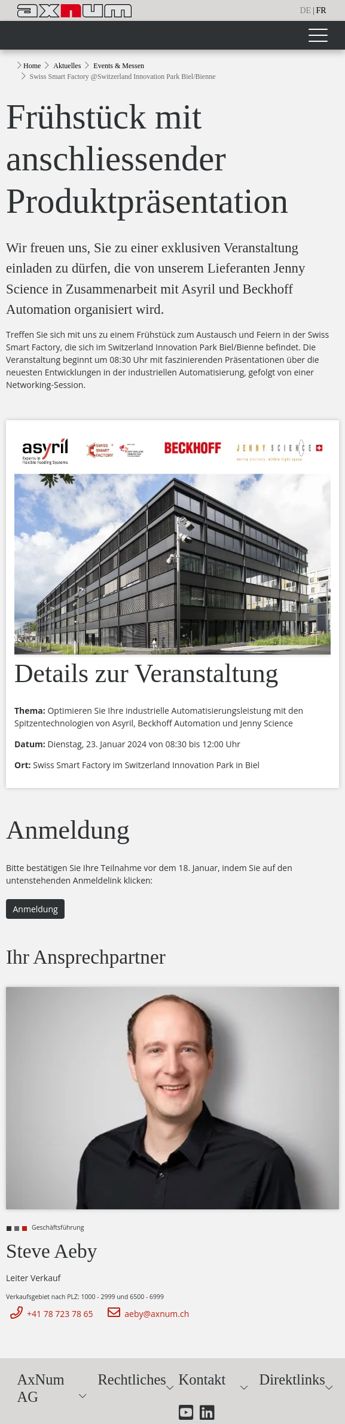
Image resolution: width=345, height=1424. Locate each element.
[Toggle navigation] (318, 35)
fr (321, 10)
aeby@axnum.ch (146, 1313)
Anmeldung (35, 909)
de (306, 10)
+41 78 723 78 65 (49, 1313)
